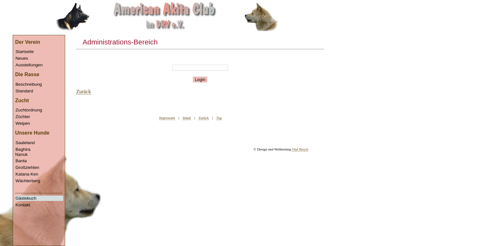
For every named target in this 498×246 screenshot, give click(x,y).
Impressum (167, 118)
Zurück (83, 91)
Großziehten (27, 167)
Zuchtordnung (29, 110)
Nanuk (39, 180)
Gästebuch (26, 198)
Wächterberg (28, 180)
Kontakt (23, 205)
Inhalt (187, 118)
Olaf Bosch (300, 149)
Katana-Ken (27, 174)
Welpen (23, 123)
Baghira (23, 149)
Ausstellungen (29, 65)
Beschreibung (29, 84)
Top (219, 118)
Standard (24, 91)
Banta (21, 160)
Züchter (23, 116)
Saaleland (25, 142)
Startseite (25, 51)
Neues (22, 58)
